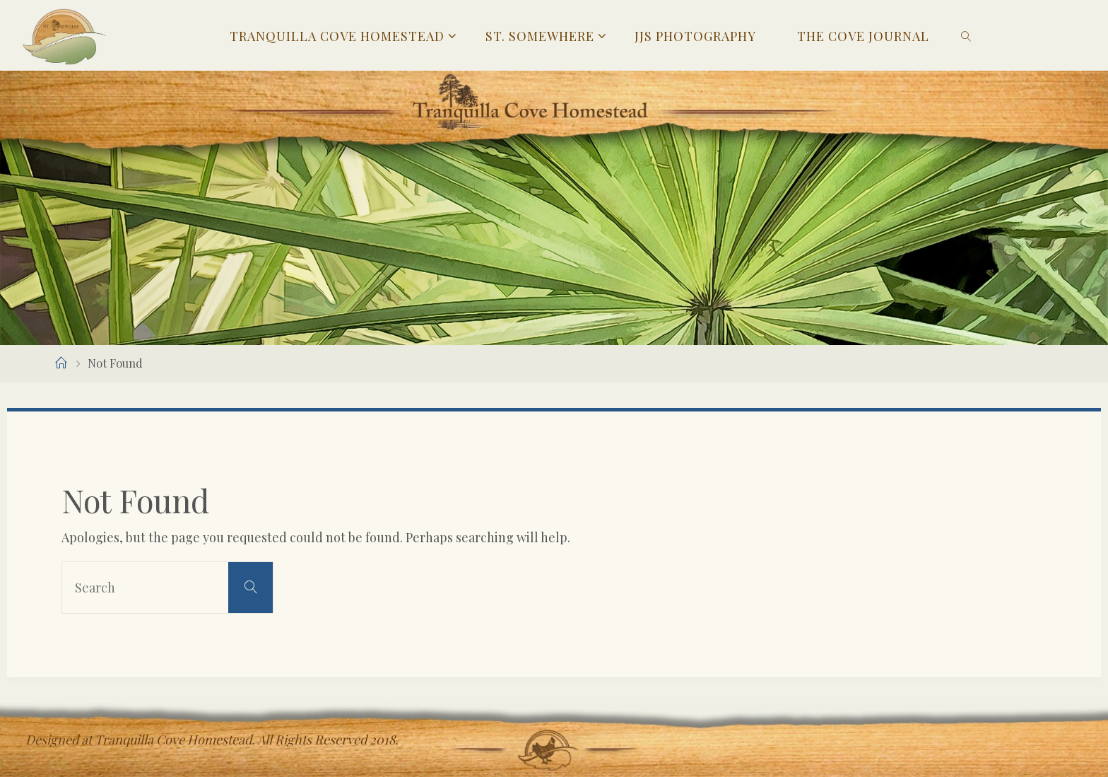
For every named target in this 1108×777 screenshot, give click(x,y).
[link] (966, 35)
